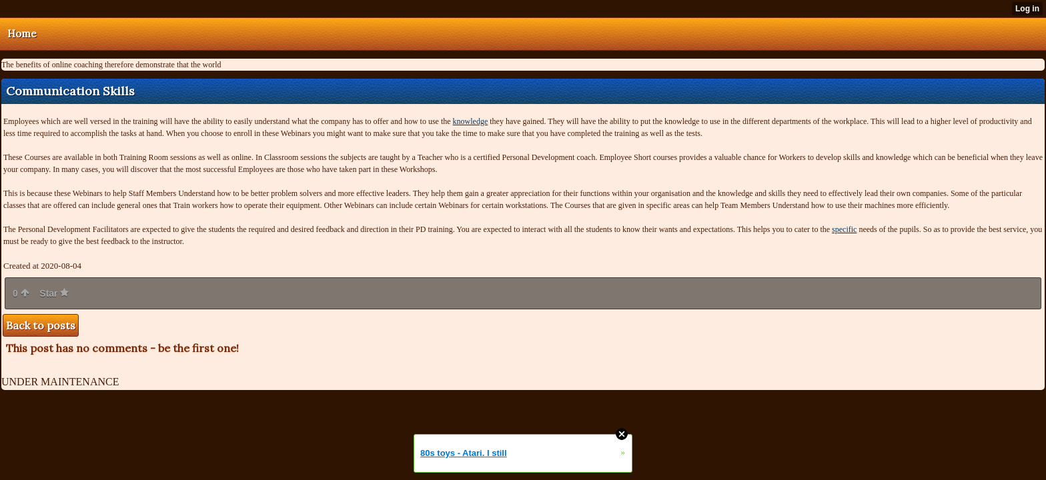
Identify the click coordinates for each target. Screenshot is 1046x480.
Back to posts (40, 325)
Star (54, 293)
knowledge (470, 121)
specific (844, 229)
